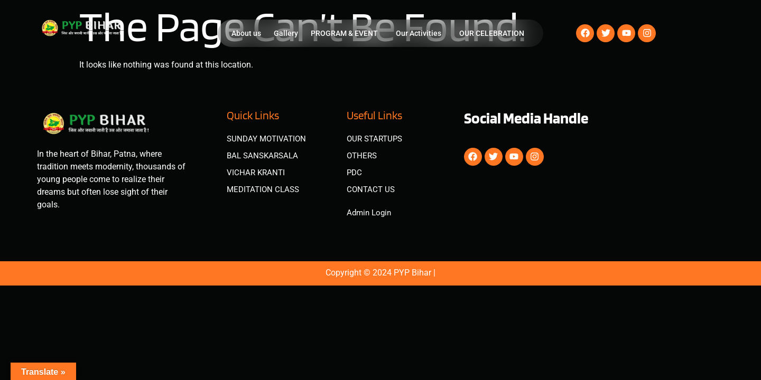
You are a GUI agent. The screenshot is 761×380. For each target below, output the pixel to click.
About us (246, 33)
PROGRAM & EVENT (344, 33)
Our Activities (418, 33)
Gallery (286, 33)
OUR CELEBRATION (491, 33)
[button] (346, 33)
